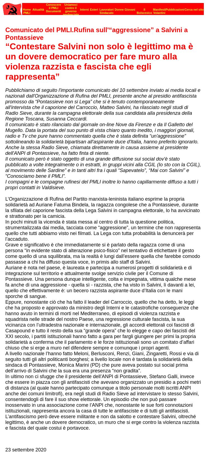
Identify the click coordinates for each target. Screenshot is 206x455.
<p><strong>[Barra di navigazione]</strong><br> (103, 7)
